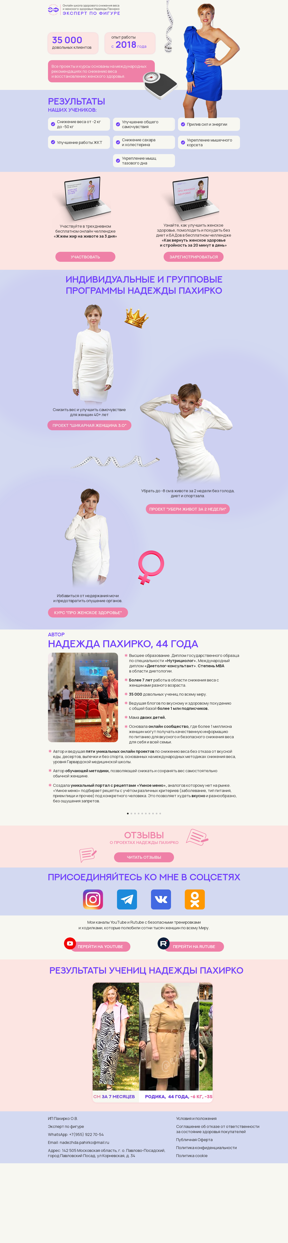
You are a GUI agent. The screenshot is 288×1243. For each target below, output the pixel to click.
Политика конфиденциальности (206, 1227)
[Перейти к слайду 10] (160, 893)
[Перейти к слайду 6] (146, 893)
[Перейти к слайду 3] (135, 893)
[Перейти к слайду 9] (156, 893)
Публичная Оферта (194, 1219)
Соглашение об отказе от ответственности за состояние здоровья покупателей (217, 1208)
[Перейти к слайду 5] (142, 893)
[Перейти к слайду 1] (128, 893)
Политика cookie (192, 1235)
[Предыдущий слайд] (88, 847)
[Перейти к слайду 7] (149, 893)
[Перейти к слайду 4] (138, 893)
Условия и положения (196, 1198)
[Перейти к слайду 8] (153, 893)
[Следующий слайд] (200, 847)
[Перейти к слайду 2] (131, 893)
